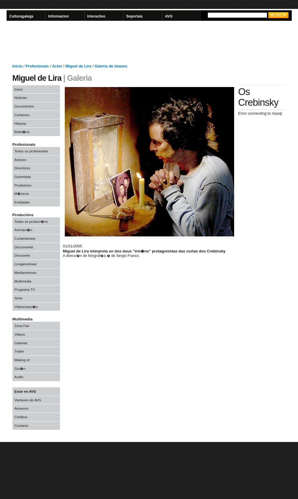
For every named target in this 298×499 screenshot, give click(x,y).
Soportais (134, 16)
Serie (19, 298)
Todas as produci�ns (31, 221)
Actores (20, 160)
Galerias (21, 343)
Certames (22, 115)
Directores (22, 168)
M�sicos (22, 193)
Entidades (22, 202)
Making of (22, 360)
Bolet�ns (22, 132)
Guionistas (23, 177)
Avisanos (22, 408)
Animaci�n (23, 230)
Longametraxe (26, 264)
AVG (169, 16)
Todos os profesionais (31, 151)
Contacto (22, 425)
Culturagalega (22, 16)
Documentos (24, 106)
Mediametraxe (26, 272)
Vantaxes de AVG (28, 400)
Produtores (23, 185)
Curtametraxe (25, 238)
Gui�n (20, 368)
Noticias (21, 98)
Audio (19, 377)
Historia (20, 123)
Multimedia (23, 281)
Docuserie (22, 255)
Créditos (21, 417)
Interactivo (96, 16)
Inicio (19, 89)
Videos (20, 334)
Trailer (19, 351)
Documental (24, 247)
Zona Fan (22, 326)
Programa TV (25, 289)
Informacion (58, 16)
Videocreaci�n (26, 307)
